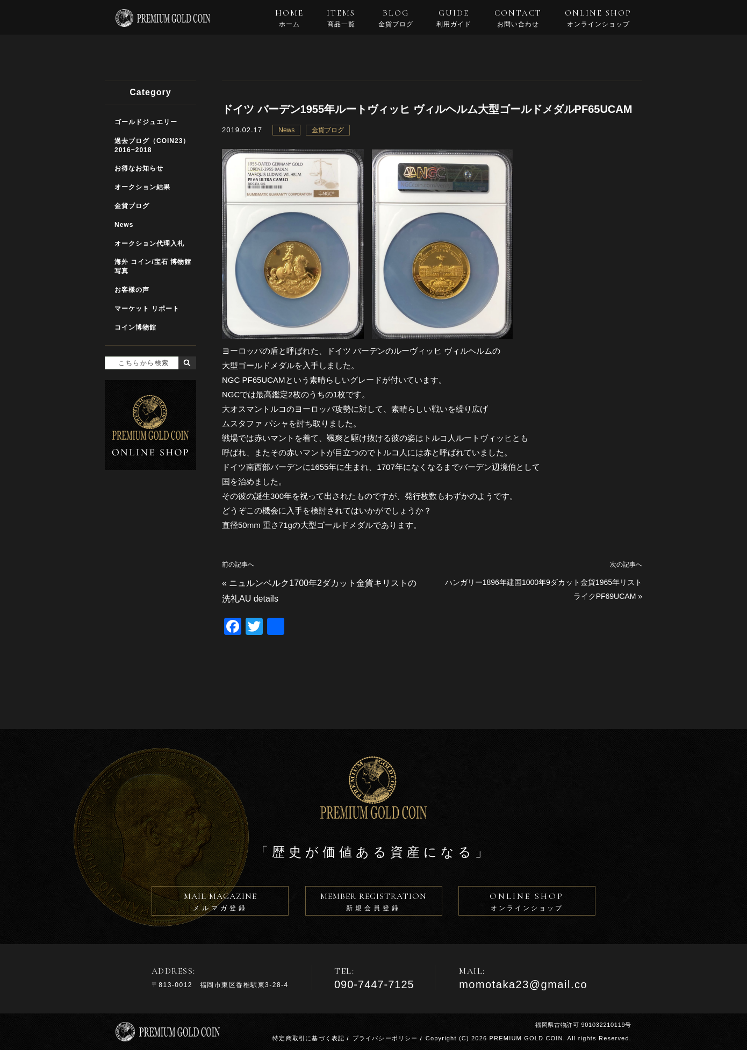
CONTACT (518, 18)
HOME (289, 18)
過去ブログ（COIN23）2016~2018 (152, 145)
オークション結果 (142, 187)
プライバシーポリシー (385, 1038)
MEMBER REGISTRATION (374, 903)
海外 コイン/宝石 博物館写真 (152, 266)
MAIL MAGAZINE (220, 903)
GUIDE (453, 18)
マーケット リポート (146, 308)
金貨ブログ (328, 130)
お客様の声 (131, 290)
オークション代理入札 (149, 243)
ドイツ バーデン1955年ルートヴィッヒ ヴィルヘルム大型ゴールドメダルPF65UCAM (427, 109)
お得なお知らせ (138, 168)
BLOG (395, 18)
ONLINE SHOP (598, 18)
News (286, 130)
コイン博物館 (135, 327)
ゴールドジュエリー (145, 122)
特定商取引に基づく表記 (308, 1038)
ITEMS (341, 18)
